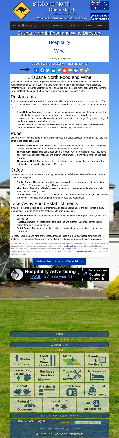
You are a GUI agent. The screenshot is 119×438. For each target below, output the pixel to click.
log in (101, 251)
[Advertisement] (59, 306)
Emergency (29, 25)
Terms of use (45, 428)
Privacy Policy (61, 428)
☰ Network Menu (59, 345)
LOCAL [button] (45, 25)
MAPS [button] (89, 25)
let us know (71, 246)
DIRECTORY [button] (60, 25)
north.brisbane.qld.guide (82, 251)
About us (75, 428)
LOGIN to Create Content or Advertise (59, 415)
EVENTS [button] (76, 25)
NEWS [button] (101, 25)
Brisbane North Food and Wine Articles (59, 261)
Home (16, 25)
